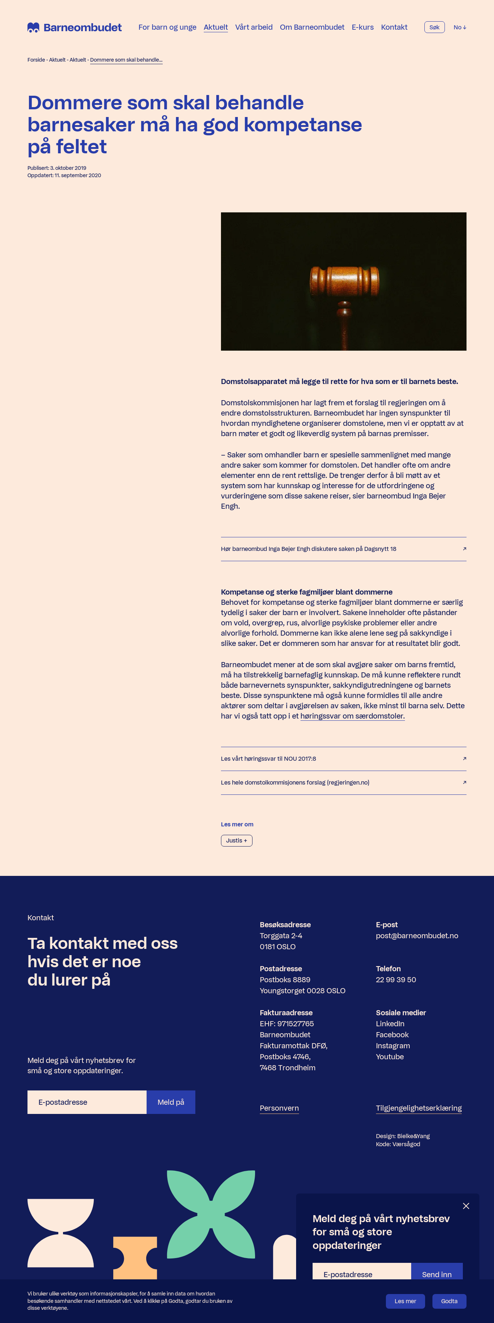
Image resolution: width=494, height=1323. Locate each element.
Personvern (279, 1108)
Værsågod (406, 1144)
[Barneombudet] (74, 27)
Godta (449, 1301)
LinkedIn (390, 1023)
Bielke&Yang (413, 1136)
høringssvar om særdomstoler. (353, 716)
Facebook (392, 1034)
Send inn (437, 1274)
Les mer (405, 1301)
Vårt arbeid (254, 27)
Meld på (171, 1102)
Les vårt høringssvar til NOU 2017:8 (344, 758)
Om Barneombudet (312, 27)
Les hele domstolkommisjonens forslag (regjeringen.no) (344, 782)
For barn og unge (167, 27)
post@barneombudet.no (417, 935)
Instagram (393, 1045)
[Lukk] (466, 1206)
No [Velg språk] (460, 27)
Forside (36, 60)
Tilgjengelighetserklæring (419, 1108)
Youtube (390, 1056)
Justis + (236, 840)
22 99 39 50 (396, 979)
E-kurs (363, 27)
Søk (435, 27)
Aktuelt (216, 27)
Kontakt (394, 27)
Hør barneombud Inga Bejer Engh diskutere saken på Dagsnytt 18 (344, 549)
